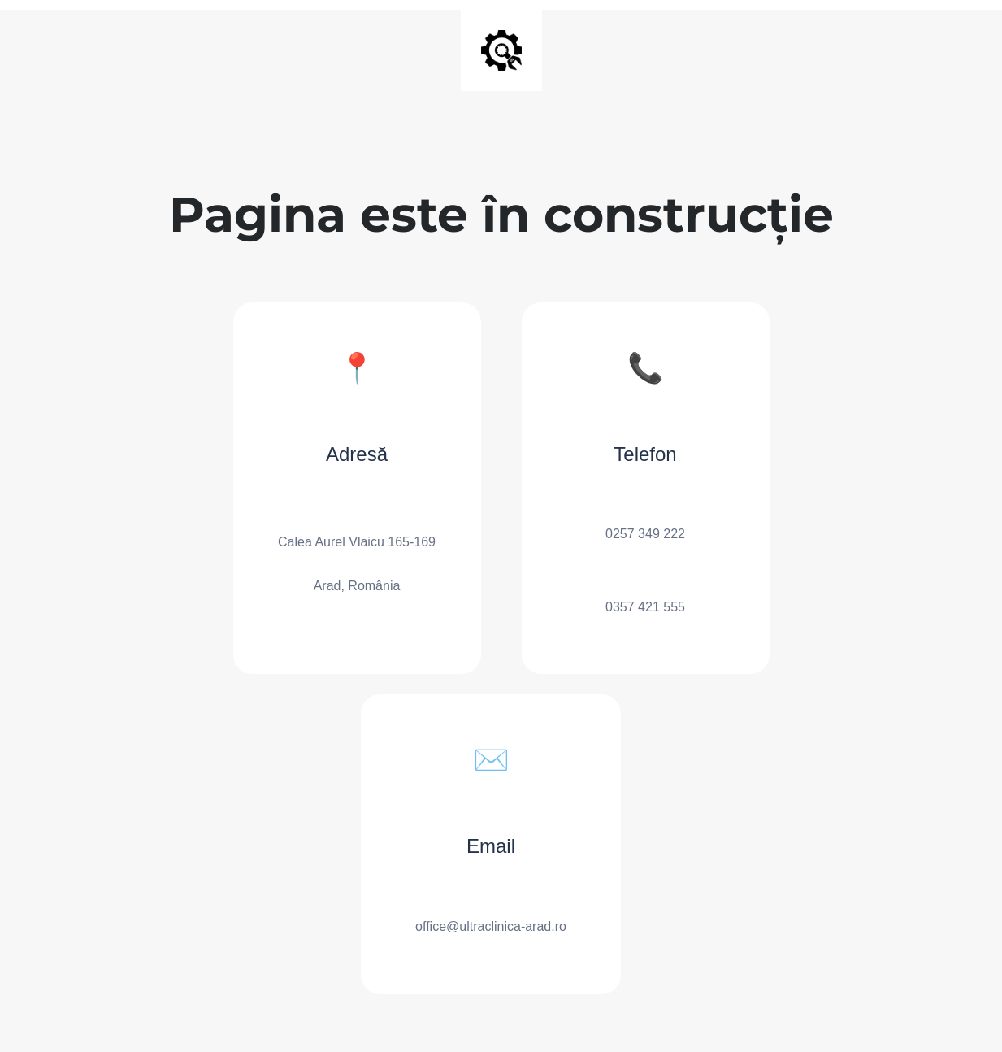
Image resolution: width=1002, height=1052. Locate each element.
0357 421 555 (645, 607)
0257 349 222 (645, 534)
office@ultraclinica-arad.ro (490, 926)
